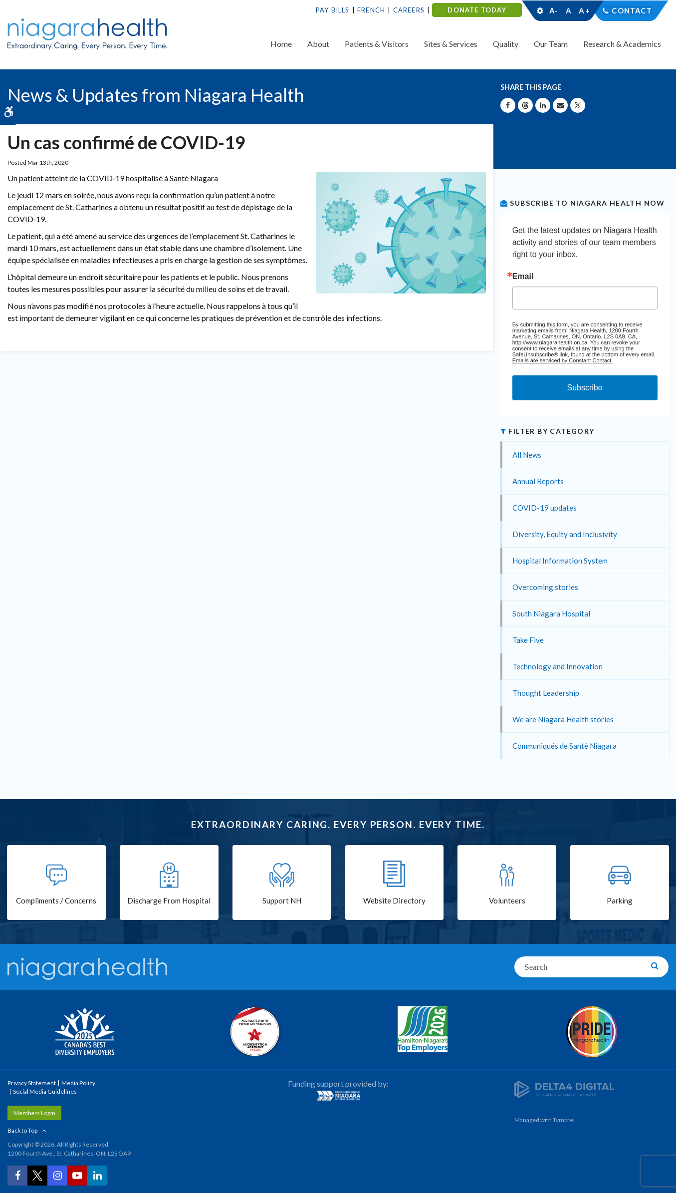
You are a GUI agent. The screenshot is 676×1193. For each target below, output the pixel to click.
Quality (505, 43)
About (318, 43)
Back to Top (22, 1130)
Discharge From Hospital (169, 900)
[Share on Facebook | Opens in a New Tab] (507, 105)
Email (523, 277)
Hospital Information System (560, 560)
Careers (409, 10)
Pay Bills (333, 10)
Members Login (34, 1113)
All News (526, 454)
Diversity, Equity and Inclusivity (564, 534)
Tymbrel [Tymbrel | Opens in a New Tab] (564, 1120)
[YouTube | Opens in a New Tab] (77, 1176)
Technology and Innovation (557, 666)
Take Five (528, 639)
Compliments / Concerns (56, 900)
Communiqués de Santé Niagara (564, 745)
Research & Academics (622, 43)
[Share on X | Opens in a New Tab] (577, 105)
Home (281, 43)
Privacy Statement (31, 1083)
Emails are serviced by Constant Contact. (562, 360)
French (371, 10)
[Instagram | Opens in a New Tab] (57, 1176)
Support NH (281, 900)
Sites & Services (450, 43)
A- (553, 10)
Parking (620, 900)
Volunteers (507, 900)
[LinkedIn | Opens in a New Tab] (97, 1176)
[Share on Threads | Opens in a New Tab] (525, 105)
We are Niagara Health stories (563, 719)
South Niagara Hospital (551, 613)
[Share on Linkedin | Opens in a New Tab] (542, 105)
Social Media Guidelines (45, 1091)
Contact (632, 10)
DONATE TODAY (477, 10)
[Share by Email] (560, 105)
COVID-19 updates (544, 507)
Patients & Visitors (377, 43)
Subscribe (585, 387)
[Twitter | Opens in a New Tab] (37, 1176)
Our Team (551, 43)
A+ (584, 10)
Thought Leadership (545, 692)
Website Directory (394, 900)
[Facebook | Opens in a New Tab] (17, 1176)
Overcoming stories (545, 587)
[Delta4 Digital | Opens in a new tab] (564, 1088)
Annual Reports (538, 481)
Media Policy (78, 1083)
